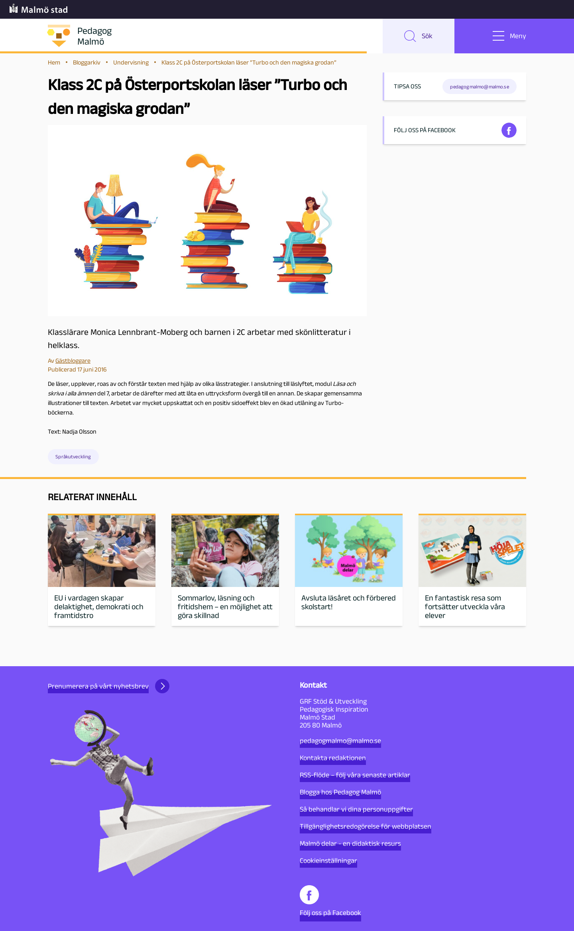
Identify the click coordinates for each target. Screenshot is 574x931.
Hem (54, 64)
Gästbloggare (72, 362)
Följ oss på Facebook (330, 901)
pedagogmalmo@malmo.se (340, 741)
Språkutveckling (73, 459)
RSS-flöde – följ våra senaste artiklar (355, 775)
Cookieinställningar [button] (328, 860)
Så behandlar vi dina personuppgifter (356, 809)
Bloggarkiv (86, 64)
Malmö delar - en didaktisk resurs (350, 843)
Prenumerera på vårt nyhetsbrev (108, 686)
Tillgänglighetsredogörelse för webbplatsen (365, 826)
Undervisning (131, 64)
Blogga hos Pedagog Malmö (340, 792)
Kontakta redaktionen (333, 758)
